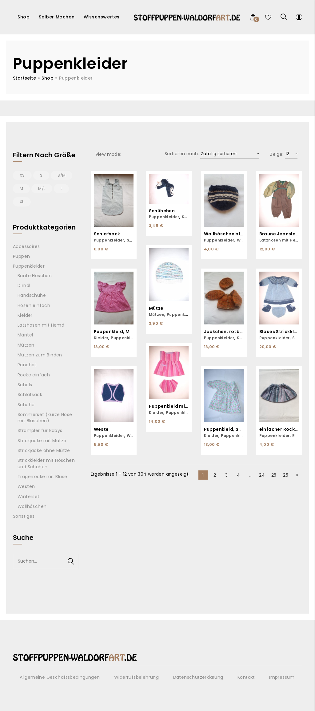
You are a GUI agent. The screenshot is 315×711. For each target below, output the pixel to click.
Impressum (282, 677)
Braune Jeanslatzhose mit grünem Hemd (279, 234)
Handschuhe (32, 295)
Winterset (29, 496)
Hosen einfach (34, 305)
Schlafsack (107, 234)
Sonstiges (24, 516)
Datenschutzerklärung (198, 677)
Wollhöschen (32, 506)
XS (22, 175)
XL (22, 202)
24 (262, 475)
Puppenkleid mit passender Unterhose (169, 406)
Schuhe (26, 405)
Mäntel (25, 335)
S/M (62, 175)
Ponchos (27, 365)
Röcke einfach (34, 375)
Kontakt (246, 677)
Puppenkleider (109, 240)
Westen (26, 486)
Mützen (156, 314)
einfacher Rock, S (279, 429)
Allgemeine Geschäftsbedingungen (60, 677)
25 (274, 475)
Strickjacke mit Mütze (42, 441)
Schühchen (162, 211)
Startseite (24, 78)
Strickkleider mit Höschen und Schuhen (46, 463)
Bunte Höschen (35, 276)
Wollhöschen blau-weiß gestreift (224, 234)
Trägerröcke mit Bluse (42, 476)
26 (286, 475)
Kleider (101, 337)
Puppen (21, 256)
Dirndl (24, 285)
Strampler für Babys (40, 430)
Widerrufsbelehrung (136, 677)
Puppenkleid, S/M (224, 429)
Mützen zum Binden (40, 355)
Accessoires (26, 246)
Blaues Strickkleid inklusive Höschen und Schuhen (279, 332)
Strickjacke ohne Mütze (44, 450)
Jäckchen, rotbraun (224, 332)
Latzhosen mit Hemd (280, 240)
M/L (41, 188)
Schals (25, 385)
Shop (48, 78)
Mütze (156, 308)
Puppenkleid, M (112, 332)
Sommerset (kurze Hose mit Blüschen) (45, 417)
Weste (101, 429)
